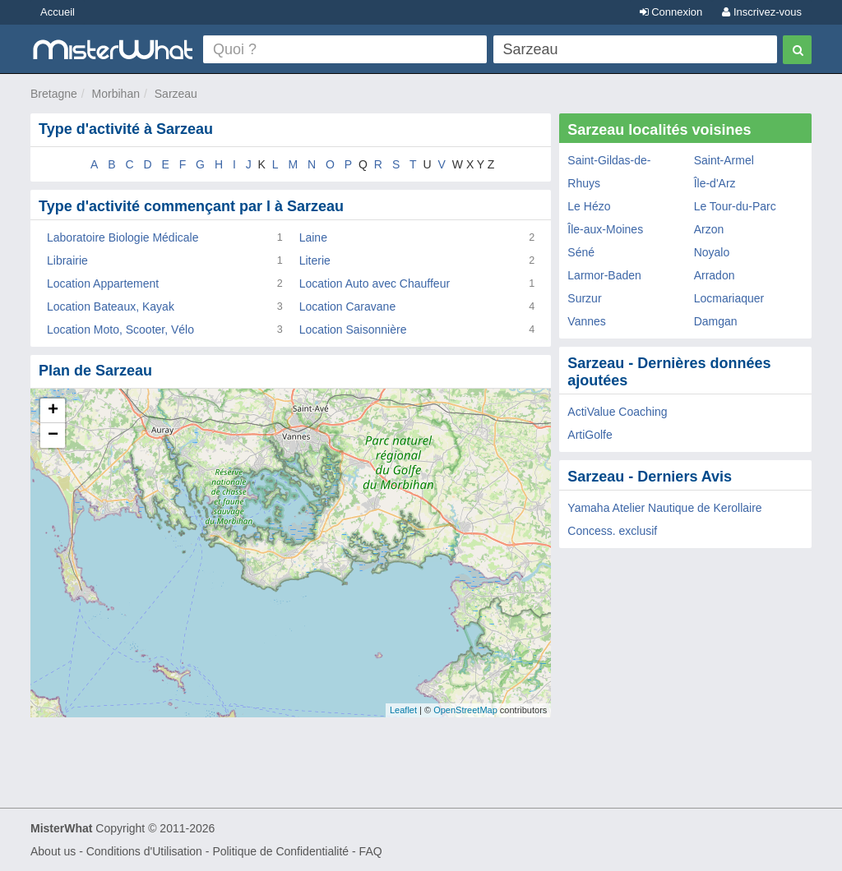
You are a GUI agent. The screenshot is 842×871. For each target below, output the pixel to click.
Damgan (716, 321)
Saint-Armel (724, 160)
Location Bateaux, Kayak (110, 306)
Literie (315, 260)
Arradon (714, 275)
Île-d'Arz (715, 183)
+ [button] (53, 411)
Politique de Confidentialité (280, 851)
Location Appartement (103, 283)
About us (53, 851)
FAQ (370, 851)
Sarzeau (176, 93)
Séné (580, 252)
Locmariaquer (729, 298)
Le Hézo (588, 206)
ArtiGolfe (589, 434)
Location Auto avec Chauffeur (374, 283)
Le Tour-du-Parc (735, 206)
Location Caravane (347, 306)
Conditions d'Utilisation (144, 851)
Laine (313, 237)
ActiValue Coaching (617, 411)
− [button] (53, 435)
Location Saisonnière (353, 329)
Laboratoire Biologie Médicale (122, 237)
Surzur (584, 298)
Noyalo (712, 252)
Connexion (671, 12)
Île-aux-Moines (605, 229)
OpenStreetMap (465, 710)
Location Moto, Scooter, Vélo (120, 329)
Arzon (709, 229)
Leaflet (403, 710)
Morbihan (116, 93)
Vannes (586, 321)
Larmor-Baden (604, 275)
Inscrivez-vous (762, 12)
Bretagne (53, 93)
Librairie (67, 260)
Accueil (57, 12)
